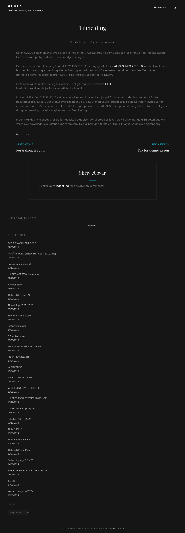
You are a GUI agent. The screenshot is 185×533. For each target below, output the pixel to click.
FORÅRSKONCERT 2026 (22, 243)
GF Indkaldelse (16, 336)
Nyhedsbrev (15, 284)
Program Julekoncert (19, 263)
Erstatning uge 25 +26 (20, 460)
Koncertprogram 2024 (20, 491)
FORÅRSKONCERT (18, 356)
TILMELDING (15, 429)
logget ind (62, 186)
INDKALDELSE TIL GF (20, 377)
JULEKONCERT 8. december (24, 274)
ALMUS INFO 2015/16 (128, 66)
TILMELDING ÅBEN (19, 294)
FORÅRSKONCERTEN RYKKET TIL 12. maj (32, 253)
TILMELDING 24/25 (19, 449)
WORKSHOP (15, 367)
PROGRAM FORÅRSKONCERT (25, 346)
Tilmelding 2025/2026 (20, 305)
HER (108, 84)
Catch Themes (116, 528)
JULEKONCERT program (21, 408)
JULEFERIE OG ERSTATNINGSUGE (27, 398)
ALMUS (15, 6)
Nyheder (24, 134)
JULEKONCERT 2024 (19, 418)
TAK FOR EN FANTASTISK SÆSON (27, 470)
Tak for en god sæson (20, 315)
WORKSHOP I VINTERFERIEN (24, 387)
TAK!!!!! (12, 480)
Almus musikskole (103, 42)
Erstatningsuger (17, 325)
